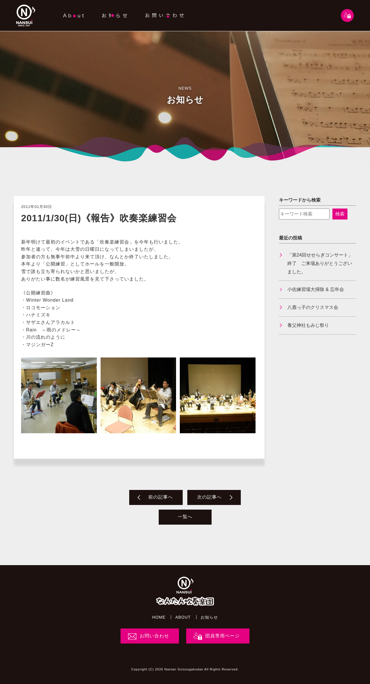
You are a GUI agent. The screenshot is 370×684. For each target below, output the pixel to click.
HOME (158, 617)
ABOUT (182, 617)
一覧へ (185, 516)
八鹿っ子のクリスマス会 (312, 307)
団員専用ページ (222, 635)
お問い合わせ (154, 635)
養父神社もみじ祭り (308, 325)
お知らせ (209, 617)
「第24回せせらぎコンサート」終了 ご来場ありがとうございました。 (320, 263)
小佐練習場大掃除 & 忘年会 (315, 289)
